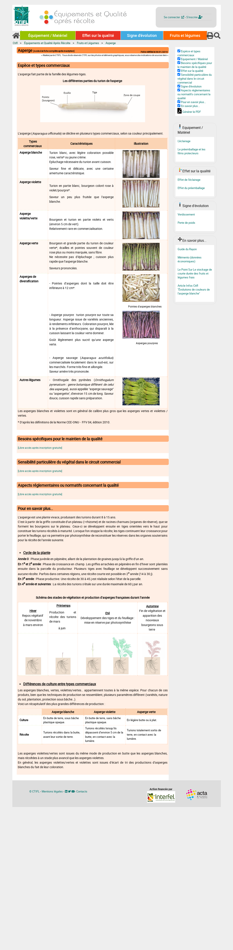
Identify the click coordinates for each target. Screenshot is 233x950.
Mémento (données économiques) (190, 259)
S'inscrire (194, 17)
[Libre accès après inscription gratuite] (40, 447)
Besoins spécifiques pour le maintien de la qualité (194, 65)
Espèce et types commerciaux (188, 53)
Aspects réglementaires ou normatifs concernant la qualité (193, 94)
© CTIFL (34, 791)
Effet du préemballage (191, 188)
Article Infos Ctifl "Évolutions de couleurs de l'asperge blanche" (194, 289)
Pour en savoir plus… (193, 102)
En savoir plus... (190, 106)
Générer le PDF (191, 112)
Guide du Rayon (187, 249)
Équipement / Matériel (47, 35)
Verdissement (186, 214)
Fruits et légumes (185, 35)
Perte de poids (186, 223)
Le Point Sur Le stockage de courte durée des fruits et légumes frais (195, 273)
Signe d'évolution (142, 35)
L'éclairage (184, 141)
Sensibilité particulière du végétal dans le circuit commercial (194, 78)
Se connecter (174, 17)
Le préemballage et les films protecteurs (191, 151)
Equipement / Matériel (194, 59)
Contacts (81, 791)
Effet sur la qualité (98, 35)
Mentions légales (52, 791)
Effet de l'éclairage (189, 180)
